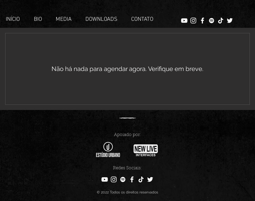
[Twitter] (230, 20)
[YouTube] (184, 20)
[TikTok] (221, 20)
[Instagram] (193, 20)
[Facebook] (202, 20)
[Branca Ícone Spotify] (211, 20)
